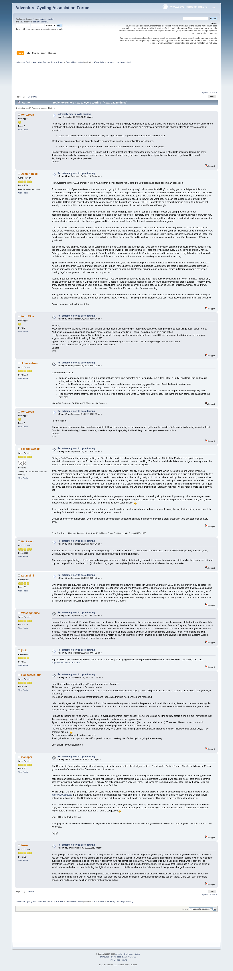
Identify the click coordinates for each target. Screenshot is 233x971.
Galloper (26, 757)
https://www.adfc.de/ (62, 795)
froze (24, 845)
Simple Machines (129, 957)
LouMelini (27, 575)
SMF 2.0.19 (104, 957)
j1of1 (24, 650)
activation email (40, 22)
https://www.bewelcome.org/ (66, 662)
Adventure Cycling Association (127, 954)
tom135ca (27, 114)
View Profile (23, 130)
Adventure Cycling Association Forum (52, 7)
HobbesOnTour (31, 674)
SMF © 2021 (116, 957)
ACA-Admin (99, 62)
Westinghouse (30, 612)
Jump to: (185, 909)
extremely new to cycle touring (74, 114)
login (42, 19)
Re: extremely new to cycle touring (76, 173)
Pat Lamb (27, 541)
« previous (206, 92)
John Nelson (29, 363)
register (50, 19)
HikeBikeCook (30, 448)
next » (214, 92)
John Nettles (29, 173)
